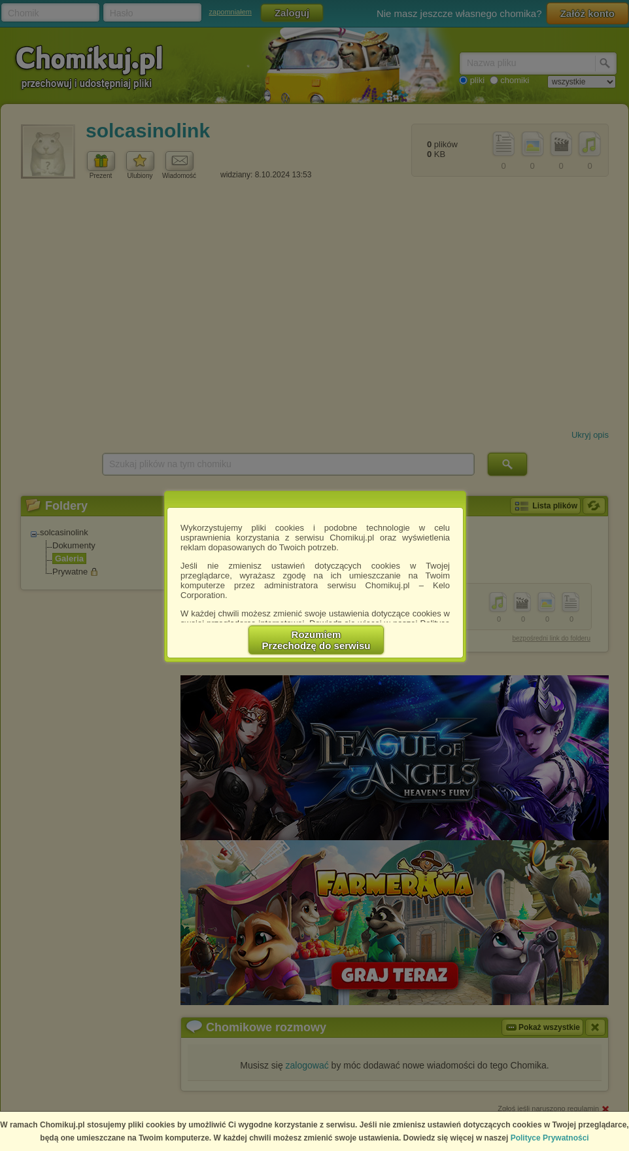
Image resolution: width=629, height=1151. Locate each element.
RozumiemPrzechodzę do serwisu (316, 640)
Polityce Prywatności (550, 1137)
